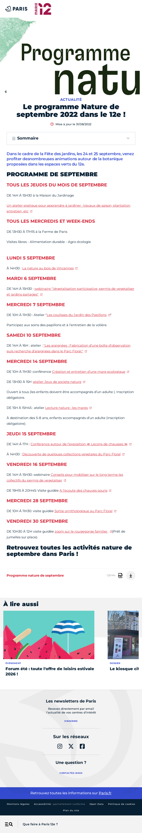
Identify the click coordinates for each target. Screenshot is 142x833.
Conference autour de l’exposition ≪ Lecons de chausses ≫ (79, 444)
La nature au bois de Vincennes (48, 268)
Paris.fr (105, 793)
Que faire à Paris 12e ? (40, 824)
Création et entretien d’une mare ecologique (88, 372)
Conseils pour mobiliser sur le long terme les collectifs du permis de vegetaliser (65, 477)
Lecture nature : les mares (66, 408)
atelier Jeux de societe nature (57, 382)
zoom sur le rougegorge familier (81, 531)
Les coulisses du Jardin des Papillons (76, 315)
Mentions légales (18, 804)
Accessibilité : (59, 804)
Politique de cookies (121, 804)
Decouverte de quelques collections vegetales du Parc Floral (71, 454)
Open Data (97, 804)
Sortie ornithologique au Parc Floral (83, 511)
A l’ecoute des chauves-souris (83, 490)
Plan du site (71, 810)
